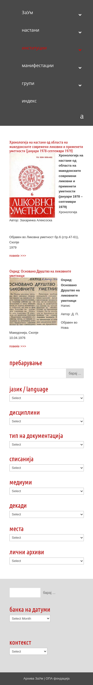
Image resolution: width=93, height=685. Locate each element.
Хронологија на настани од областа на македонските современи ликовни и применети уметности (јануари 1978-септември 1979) (46, 146)
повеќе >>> (17, 255)
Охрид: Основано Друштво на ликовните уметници (40, 273)
